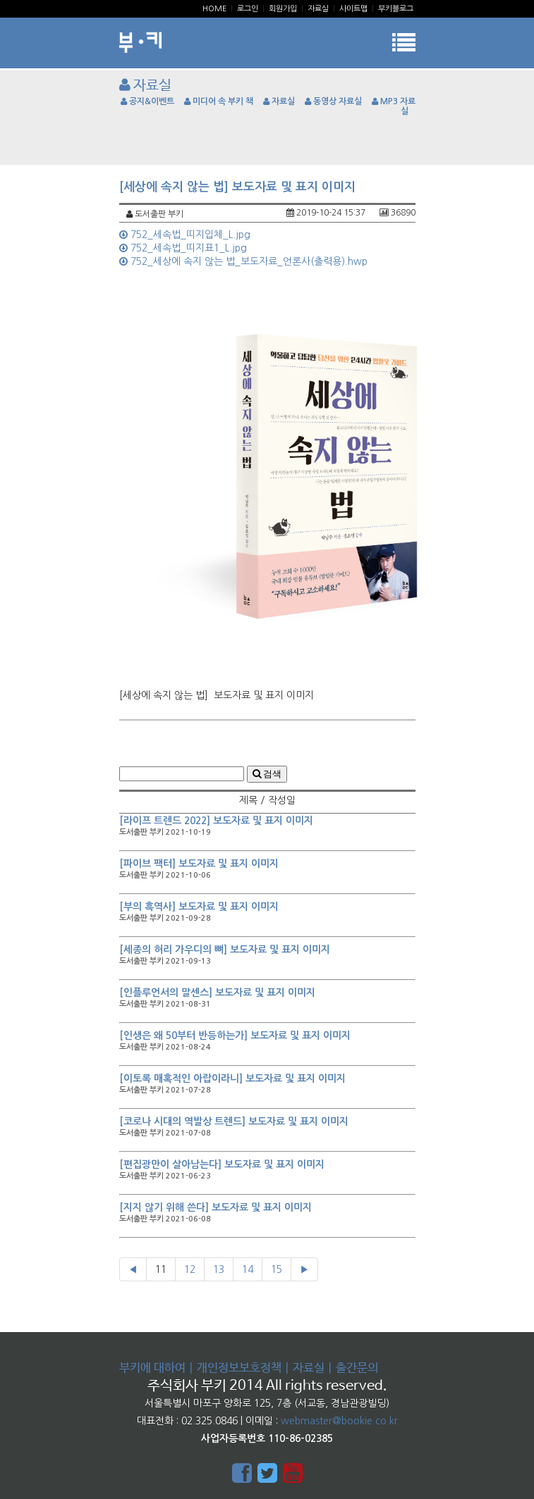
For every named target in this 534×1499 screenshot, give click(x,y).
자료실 (318, 9)
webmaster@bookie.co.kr (339, 1421)
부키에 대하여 (152, 1368)
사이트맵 (353, 9)
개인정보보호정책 (239, 1368)
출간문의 (357, 1368)
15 (276, 1269)
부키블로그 (395, 9)
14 (247, 1269)
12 (189, 1269)
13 (218, 1269)
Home (214, 9)
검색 (267, 774)
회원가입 (283, 9)
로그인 (247, 9)
